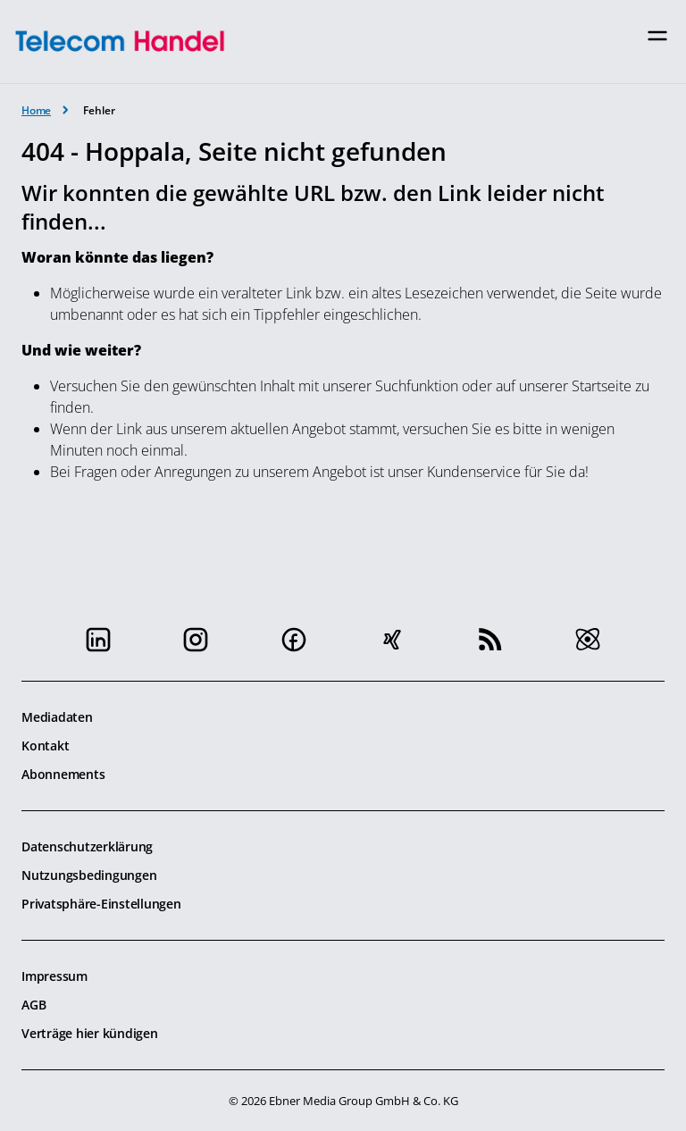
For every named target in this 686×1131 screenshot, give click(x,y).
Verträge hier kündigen (89, 1033)
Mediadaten (57, 716)
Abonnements (63, 774)
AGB (33, 1004)
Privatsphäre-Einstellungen (101, 903)
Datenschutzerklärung (87, 846)
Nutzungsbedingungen (88, 875)
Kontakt (45, 745)
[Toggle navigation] (657, 35)
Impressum (54, 976)
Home (36, 110)
